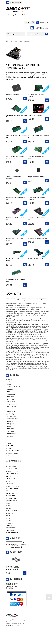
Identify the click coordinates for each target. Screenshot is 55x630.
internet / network (11, 411)
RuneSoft (9, 515)
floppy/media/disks (11, 404)
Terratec (9, 525)
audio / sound (10, 397)
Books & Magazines (12, 451)
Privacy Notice (10, 585)
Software (9, 446)
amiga (8, 392)
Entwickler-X (10, 496)
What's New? (16, 552)
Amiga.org (9, 476)
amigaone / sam (10, 394)
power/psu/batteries (11, 434)
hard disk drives (10, 409)
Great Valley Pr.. (12, 498)
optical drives (10, 429)
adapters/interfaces (11, 389)
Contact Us (9, 588)
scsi (7, 438)
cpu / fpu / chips (10, 402)
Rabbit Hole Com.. (12, 510)
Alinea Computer (12, 474)
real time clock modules (13, 387)
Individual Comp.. (11, 501)
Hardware (13, 41)
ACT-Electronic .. (12, 469)
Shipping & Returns (12, 583)
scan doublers (10, 436)
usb (7, 441)
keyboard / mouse (11, 416)
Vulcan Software (12, 533)
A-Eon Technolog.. (12, 466)
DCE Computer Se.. (12, 488)
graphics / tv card (11, 406)
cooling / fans (10, 399)
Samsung (9, 520)
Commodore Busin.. (12, 486)
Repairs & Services (12, 453)
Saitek (8, 518)
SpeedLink (9, 523)
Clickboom (9, 483)
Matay (8, 506)
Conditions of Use (11, 586)
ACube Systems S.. (12, 471)
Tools (8, 456)
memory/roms (10, 424)
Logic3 (8, 503)
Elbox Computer (11, 493)
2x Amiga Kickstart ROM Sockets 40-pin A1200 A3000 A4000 (12, 567)
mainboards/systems (12, 419)
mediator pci (9, 421)
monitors (8, 426)
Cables (8, 443)
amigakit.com (10, 478)
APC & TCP (9, 481)
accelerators (10, 382)
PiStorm (9, 384)
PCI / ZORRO (10, 431)
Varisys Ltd (10, 530)
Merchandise (10, 448)
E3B (7, 491)
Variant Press (11, 528)
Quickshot (9, 508)
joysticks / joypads (11, 414)
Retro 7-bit (10, 513)
